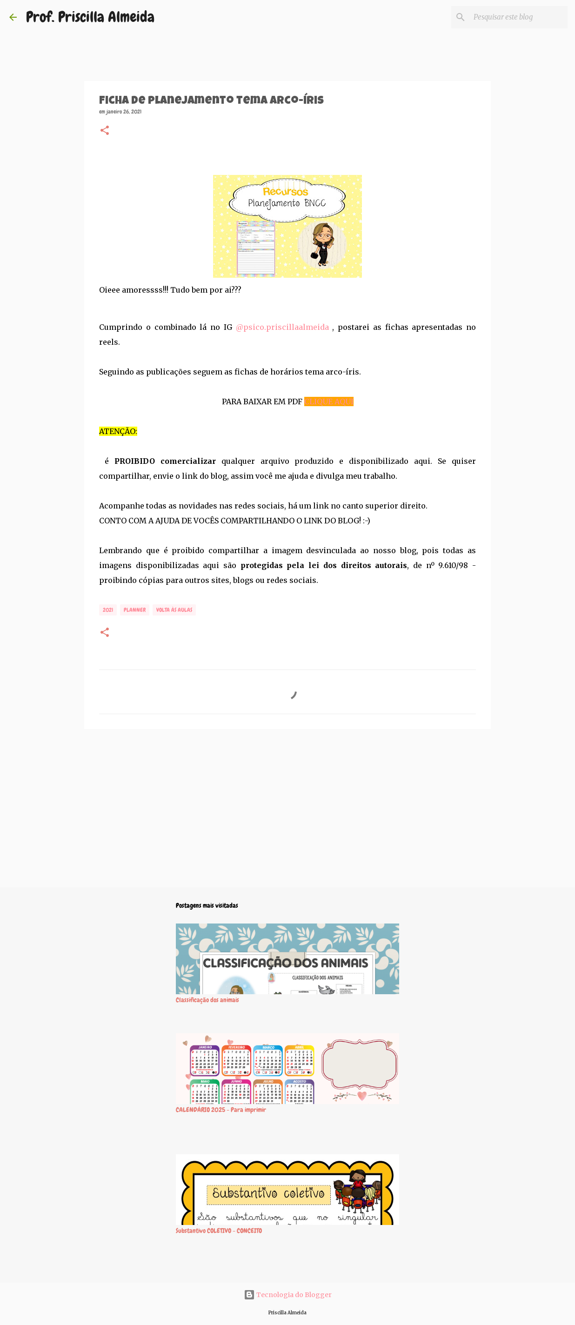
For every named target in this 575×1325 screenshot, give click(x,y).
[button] (104, 131)
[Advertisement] (287, 808)
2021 (108, 610)
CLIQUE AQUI (329, 401)
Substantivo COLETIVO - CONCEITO (219, 1230)
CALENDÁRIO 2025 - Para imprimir (221, 1109)
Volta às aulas (174, 610)
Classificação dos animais (207, 1000)
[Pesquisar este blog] (519, 17)
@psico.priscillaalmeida (282, 327)
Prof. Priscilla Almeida (90, 17)
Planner (135, 610)
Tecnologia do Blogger (288, 1295)
